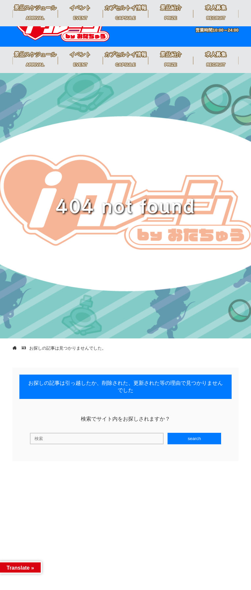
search (194, 438)
